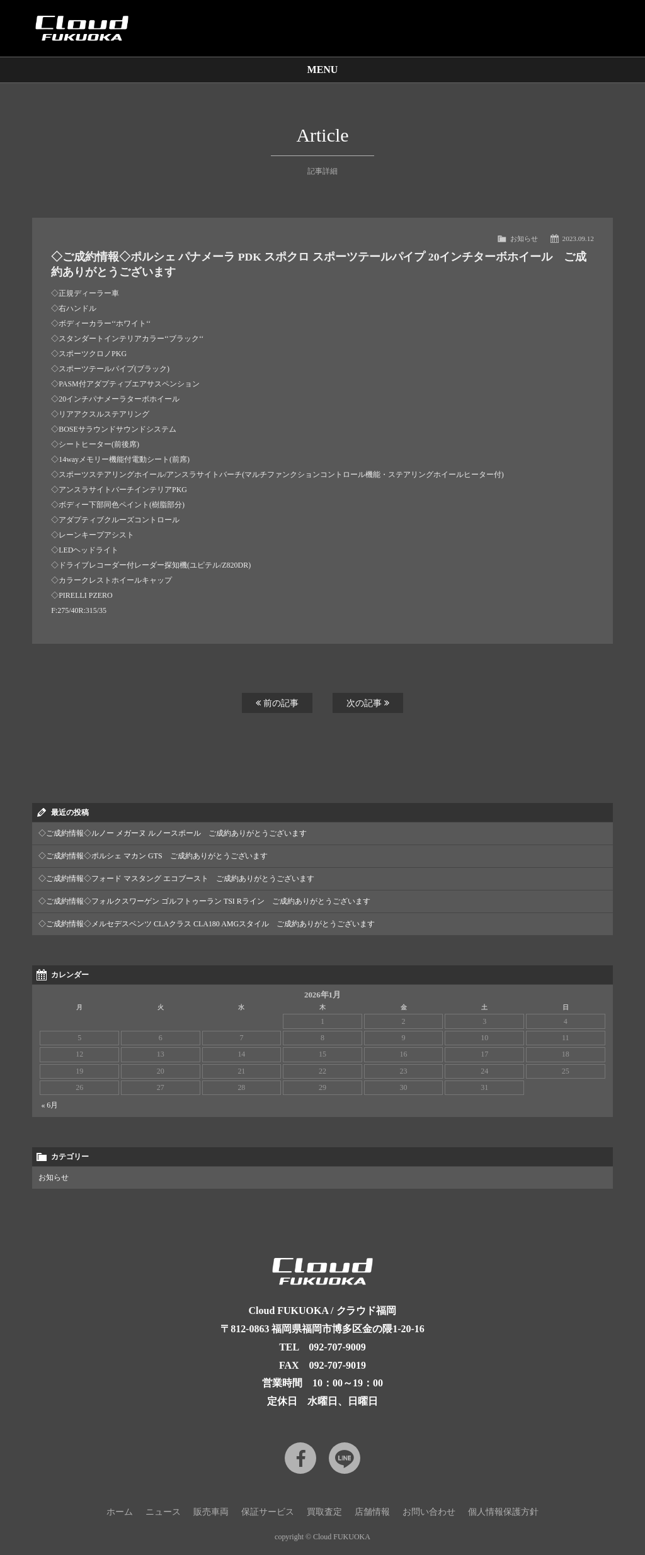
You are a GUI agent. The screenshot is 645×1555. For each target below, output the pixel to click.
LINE (344, 1458)
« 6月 (49, 1105)
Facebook (300, 1458)
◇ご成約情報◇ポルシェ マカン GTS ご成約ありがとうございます (153, 855)
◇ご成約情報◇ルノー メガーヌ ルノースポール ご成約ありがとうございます (172, 833)
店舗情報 (372, 1512)
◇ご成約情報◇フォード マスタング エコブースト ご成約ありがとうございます (176, 878)
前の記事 (277, 703)
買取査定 (324, 1512)
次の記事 (367, 703)
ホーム (119, 1512)
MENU (322, 69)
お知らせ (524, 238)
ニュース (163, 1512)
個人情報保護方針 (503, 1512)
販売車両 (211, 1512)
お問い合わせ (428, 1512)
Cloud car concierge (82, 28)
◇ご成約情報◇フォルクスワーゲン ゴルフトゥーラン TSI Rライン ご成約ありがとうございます (204, 901)
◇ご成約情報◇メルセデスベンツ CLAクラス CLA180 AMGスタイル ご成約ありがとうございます (206, 923)
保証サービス (267, 1512)
